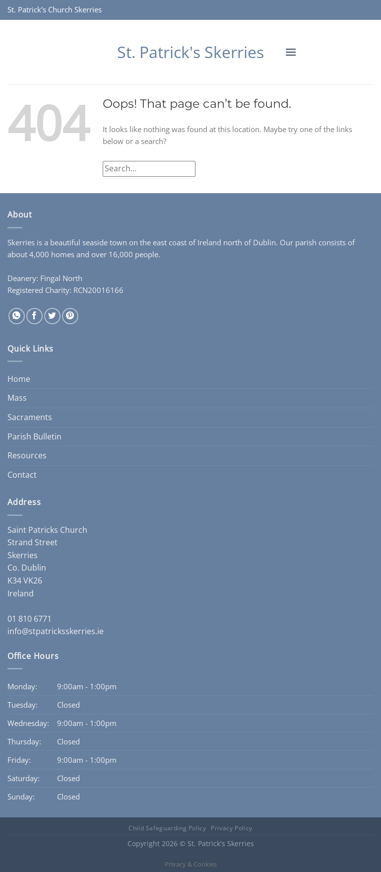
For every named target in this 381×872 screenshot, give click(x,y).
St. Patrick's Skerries (190, 52)
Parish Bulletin (34, 436)
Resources (27, 455)
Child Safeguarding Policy (167, 828)
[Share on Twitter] (52, 316)
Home (18, 378)
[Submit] (363, 168)
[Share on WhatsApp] (16, 316)
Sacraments (29, 417)
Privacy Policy (232, 828)
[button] (291, 52)
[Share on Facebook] (34, 316)
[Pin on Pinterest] (70, 316)
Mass (17, 397)
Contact (22, 474)
